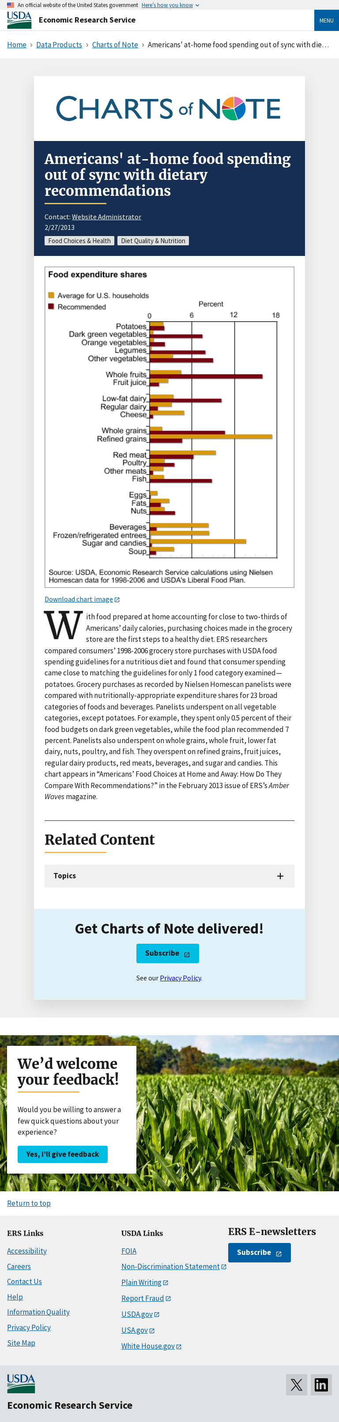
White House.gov (148, 1346)
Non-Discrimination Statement (170, 1266)
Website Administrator (106, 216)
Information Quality (38, 1312)
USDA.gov (137, 1314)
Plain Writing (141, 1282)
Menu (327, 20)
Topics (64, 876)
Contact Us (24, 1281)
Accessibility (27, 1251)
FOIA (128, 1251)
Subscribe (162, 953)
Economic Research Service (87, 20)
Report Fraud (142, 1298)
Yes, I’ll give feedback (62, 1154)
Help (15, 1297)
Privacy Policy (180, 977)
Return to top (29, 1203)
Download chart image (79, 599)
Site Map (21, 1343)
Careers (19, 1266)
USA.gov (134, 1330)
